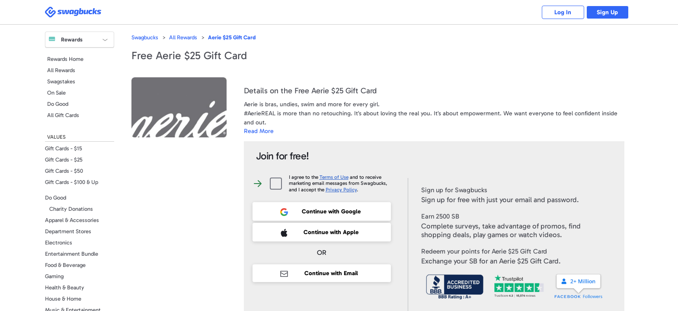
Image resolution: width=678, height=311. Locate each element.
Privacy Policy (341, 190)
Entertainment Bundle (71, 254)
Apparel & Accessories (72, 220)
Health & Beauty (64, 287)
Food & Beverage (65, 265)
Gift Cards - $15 (63, 148)
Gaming (54, 276)
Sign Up (607, 12)
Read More (259, 131)
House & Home (63, 298)
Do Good (57, 104)
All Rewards (61, 70)
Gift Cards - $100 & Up (71, 182)
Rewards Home (65, 59)
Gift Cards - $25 (64, 159)
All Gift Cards (63, 115)
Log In (561, 12)
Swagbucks (144, 37)
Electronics (58, 242)
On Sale (56, 92)
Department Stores (68, 231)
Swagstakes (61, 81)
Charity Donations (71, 209)
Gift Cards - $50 (64, 171)
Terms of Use (334, 177)
